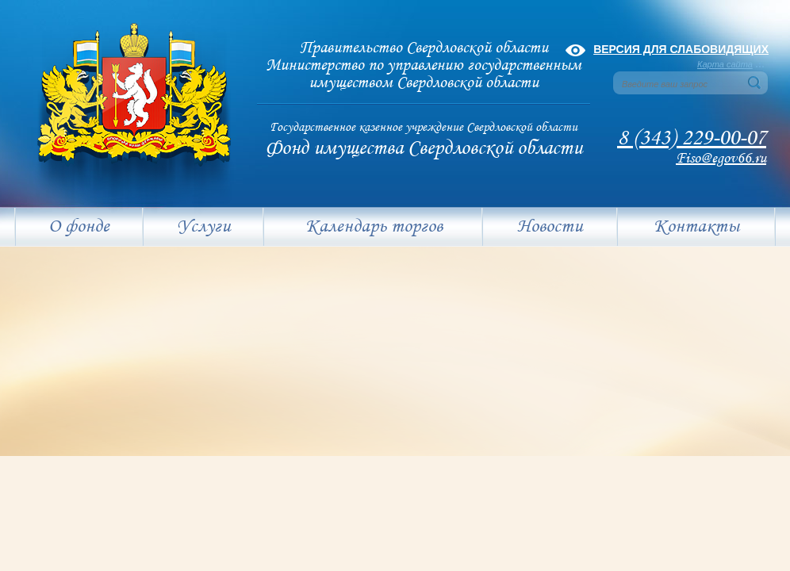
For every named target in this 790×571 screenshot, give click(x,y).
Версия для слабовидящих (681, 49)
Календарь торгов (374, 227)
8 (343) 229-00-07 (691, 138)
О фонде (78, 227)
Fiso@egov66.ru (721, 158)
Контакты (696, 227)
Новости (550, 227)
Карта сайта (725, 64)
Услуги (204, 227)
